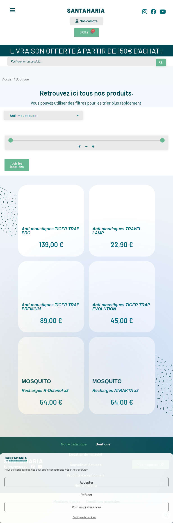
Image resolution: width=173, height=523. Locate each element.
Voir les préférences (86, 507)
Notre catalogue (74, 442)
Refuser (86, 495)
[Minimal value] (86, 139)
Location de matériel (85, 453)
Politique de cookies (84, 517)
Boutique (103, 442)
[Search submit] (161, 61)
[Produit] (43, 114)
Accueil (7, 78)
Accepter (86, 482)
